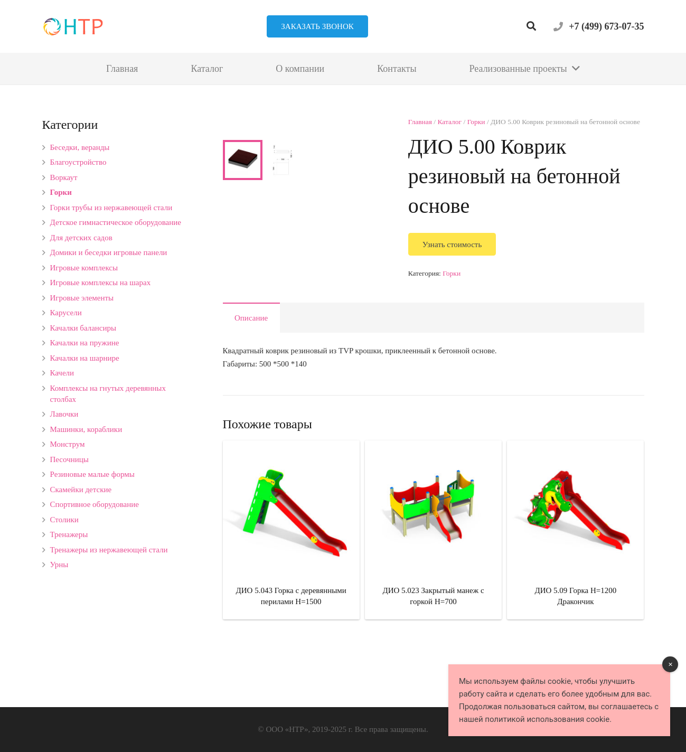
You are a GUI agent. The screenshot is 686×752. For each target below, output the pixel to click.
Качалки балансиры (83, 328)
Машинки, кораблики (86, 429)
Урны (59, 564)
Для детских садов (81, 237)
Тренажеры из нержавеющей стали (109, 550)
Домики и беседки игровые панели (108, 252)
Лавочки (64, 414)
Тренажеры (69, 534)
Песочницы (69, 459)
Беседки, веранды (80, 147)
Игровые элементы (82, 298)
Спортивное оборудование (94, 504)
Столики (64, 519)
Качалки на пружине (84, 343)
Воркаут (64, 177)
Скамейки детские (81, 489)
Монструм (67, 444)
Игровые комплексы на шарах (100, 282)
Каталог (449, 122)
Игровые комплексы (84, 268)
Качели (62, 373)
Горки (476, 122)
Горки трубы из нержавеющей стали (111, 207)
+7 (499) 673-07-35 (606, 26)
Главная (420, 122)
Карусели (66, 312)
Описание (251, 355)
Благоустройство (78, 162)
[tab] (251, 355)
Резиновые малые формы (92, 474)
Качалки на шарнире (84, 358)
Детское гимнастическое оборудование (115, 222)
